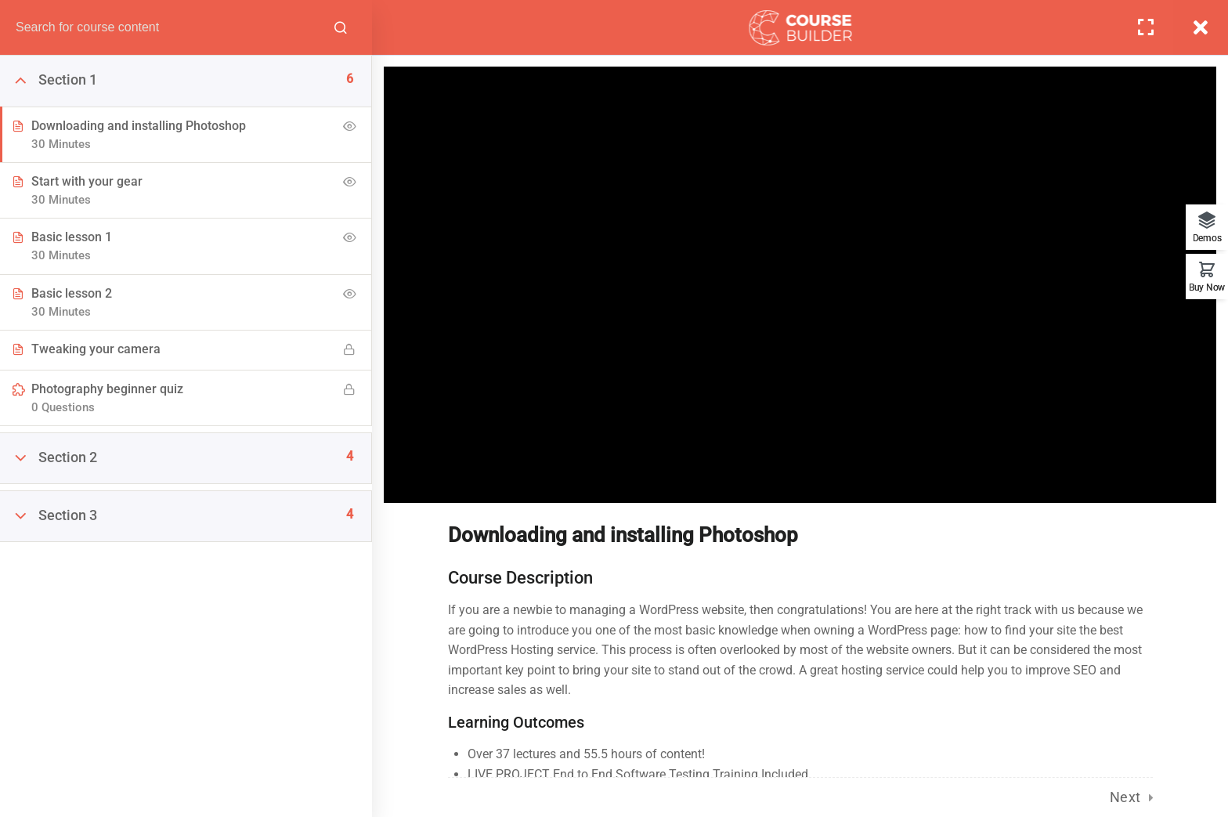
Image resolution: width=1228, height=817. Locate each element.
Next (1125, 797)
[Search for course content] (341, 27)
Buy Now (1207, 287)
